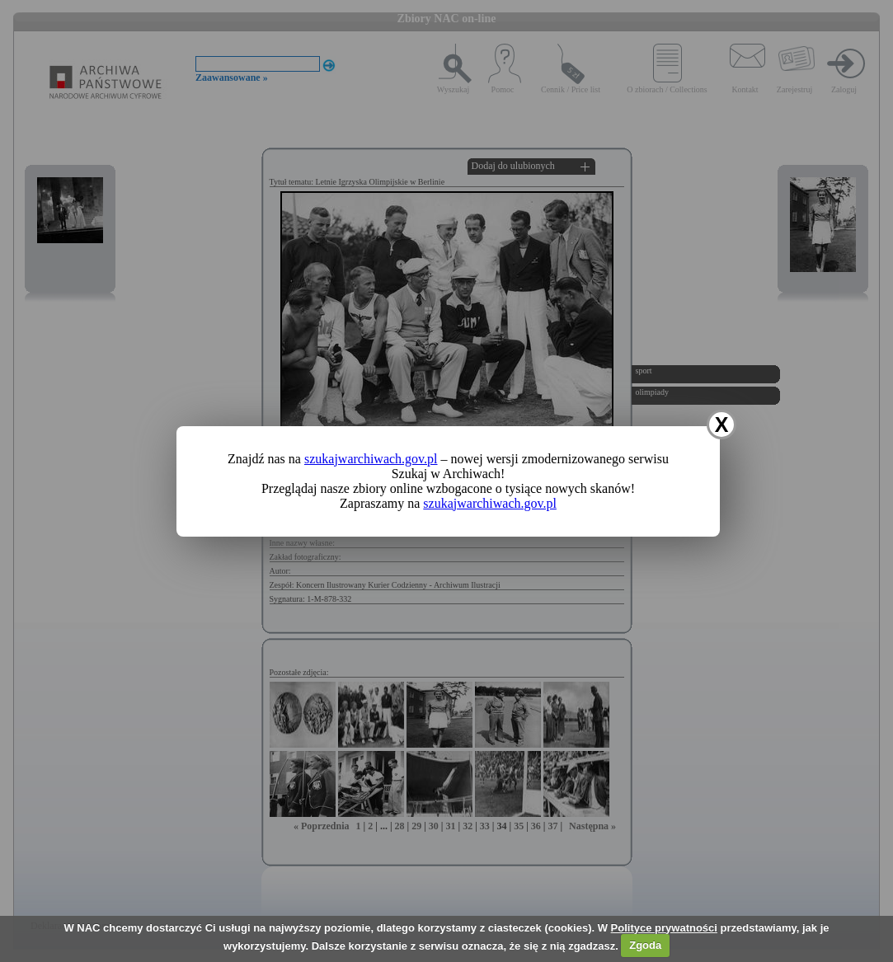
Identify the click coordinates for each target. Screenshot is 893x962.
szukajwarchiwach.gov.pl (371, 459)
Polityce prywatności (664, 928)
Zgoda (645, 945)
